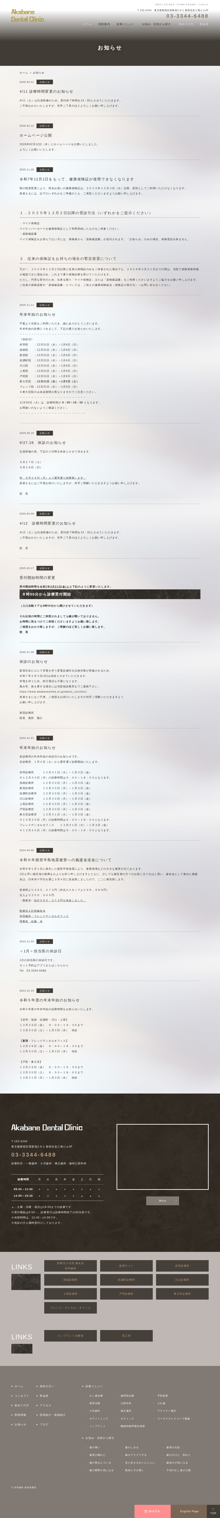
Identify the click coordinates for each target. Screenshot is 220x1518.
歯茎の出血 (173, 1447)
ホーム (19, 1386)
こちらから (61, 965)
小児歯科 (94, 1410)
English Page (189, 1511)
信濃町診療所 (126, 1279)
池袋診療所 (70, 1279)
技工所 (126, 1335)
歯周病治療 (127, 1395)
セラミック (127, 1418)
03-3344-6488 (33, 1154)
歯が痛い (94, 1447)
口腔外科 (126, 1403)
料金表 (44, 1395)
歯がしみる (132, 1447)
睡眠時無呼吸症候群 (133, 1426)
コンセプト (22, 1395)
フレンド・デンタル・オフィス (70, 1307)
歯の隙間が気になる (101, 1470)
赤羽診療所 (182, 1265)
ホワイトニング (99, 1418)
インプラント (97, 1426)
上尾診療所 (70, 1293)
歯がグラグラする (136, 1454)
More (162, 1200)
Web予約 (153, 1511)
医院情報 (20, 1414)
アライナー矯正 (166, 1410)
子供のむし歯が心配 (178, 1470)
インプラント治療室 (71, 1335)
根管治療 (94, 1403)
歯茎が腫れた (97, 1454)
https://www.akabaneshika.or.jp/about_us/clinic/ (53, 691)
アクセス (45, 1405)
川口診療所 (182, 1279)
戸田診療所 (126, 1293)
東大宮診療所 (182, 1293)
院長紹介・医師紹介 (53, 1414)
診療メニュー (94, 1386)
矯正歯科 (126, 1410)
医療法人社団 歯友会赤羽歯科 (70, 1266)
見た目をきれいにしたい (140, 1462)
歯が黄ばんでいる (100, 1462)
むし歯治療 (96, 1395)
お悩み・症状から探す (100, 1438)
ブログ (44, 1424)
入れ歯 (161, 1403)
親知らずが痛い (134, 1470)
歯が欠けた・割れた (178, 1454)
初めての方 (22, 1405)
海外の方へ (47, 1386)
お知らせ (20, 1424)
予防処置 (162, 1395)
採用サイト (126, 1265)
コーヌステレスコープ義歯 (173, 1418)
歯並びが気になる (177, 1462)
